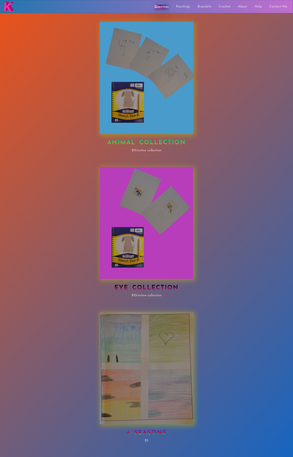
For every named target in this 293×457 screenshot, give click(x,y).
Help (258, 6)
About (242, 6)
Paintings (183, 6)
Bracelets (204, 6)
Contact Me (278, 6)
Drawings (162, 6)
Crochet (225, 6)
